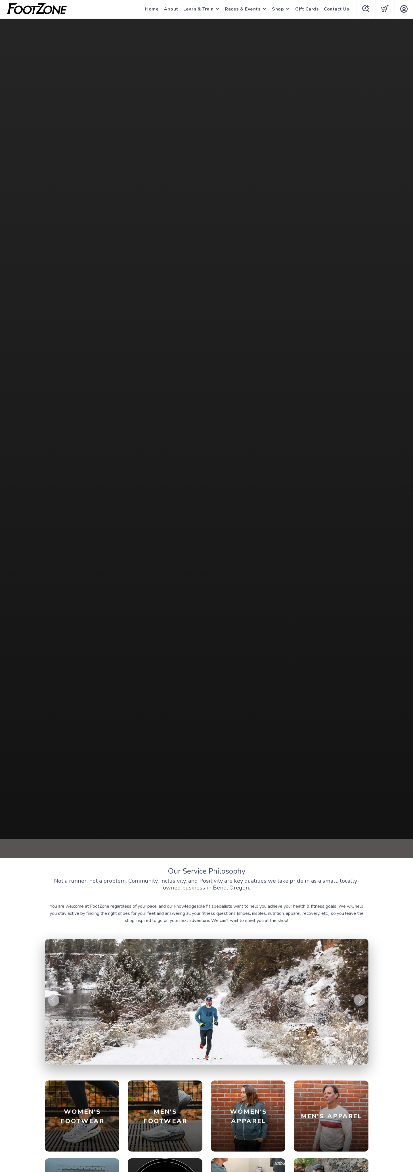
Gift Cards (307, 9)
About (171, 9)
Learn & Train (198, 9)
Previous (53, 1000)
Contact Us (336, 9)
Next (359, 1000)
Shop (278, 9)
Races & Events (243, 9)
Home (152, 9)
